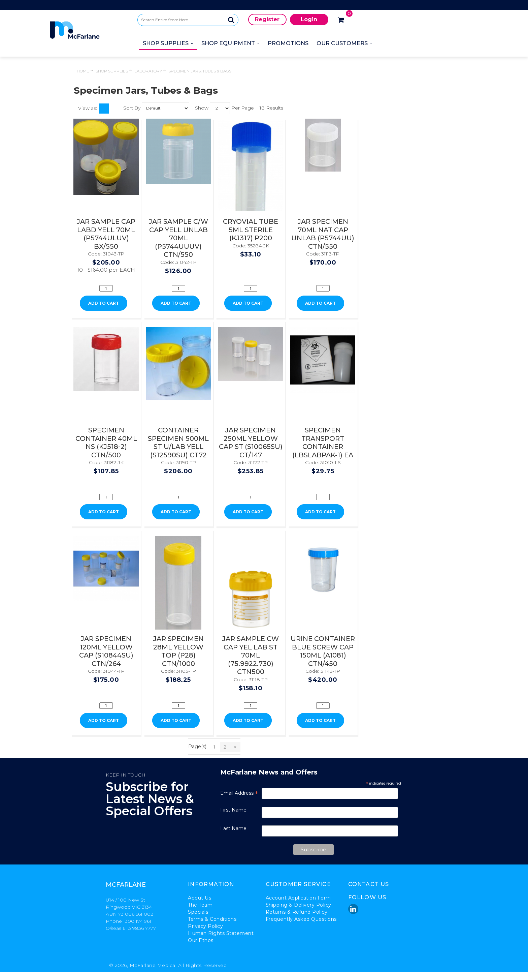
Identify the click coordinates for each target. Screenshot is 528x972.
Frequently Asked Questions (301, 919)
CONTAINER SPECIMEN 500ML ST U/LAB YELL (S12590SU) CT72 (178, 442)
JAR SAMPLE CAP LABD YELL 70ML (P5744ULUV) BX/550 (106, 233)
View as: (87, 108)
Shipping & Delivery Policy (298, 905)
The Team (200, 905)
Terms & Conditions (212, 919)
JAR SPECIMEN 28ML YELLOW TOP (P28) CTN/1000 (178, 651)
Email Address (239, 793)
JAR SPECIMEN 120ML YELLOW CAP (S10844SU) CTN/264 (106, 651)
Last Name (233, 828)
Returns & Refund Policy (297, 912)
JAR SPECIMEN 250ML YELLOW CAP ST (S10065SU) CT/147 (251, 442)
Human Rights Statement (221, 933)
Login (309, 19)
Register (267, 19)
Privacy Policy (205, 926)
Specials (198, 912)
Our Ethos (200, 940)
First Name (233, 810)
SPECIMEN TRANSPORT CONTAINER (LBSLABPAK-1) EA (322, 442)
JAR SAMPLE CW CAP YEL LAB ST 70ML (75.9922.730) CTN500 (250, 655)
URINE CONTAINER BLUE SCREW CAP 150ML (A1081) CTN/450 (323, 651)
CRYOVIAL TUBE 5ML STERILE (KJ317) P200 (250, 229)
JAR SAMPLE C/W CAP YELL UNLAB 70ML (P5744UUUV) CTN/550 (178, 238)
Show (201, 107)
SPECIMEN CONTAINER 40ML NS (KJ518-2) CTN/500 (106, 442)
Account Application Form (298, 898)
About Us (199, 898)
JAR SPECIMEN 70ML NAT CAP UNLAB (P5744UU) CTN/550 (322, 233)
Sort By (131, 107)
